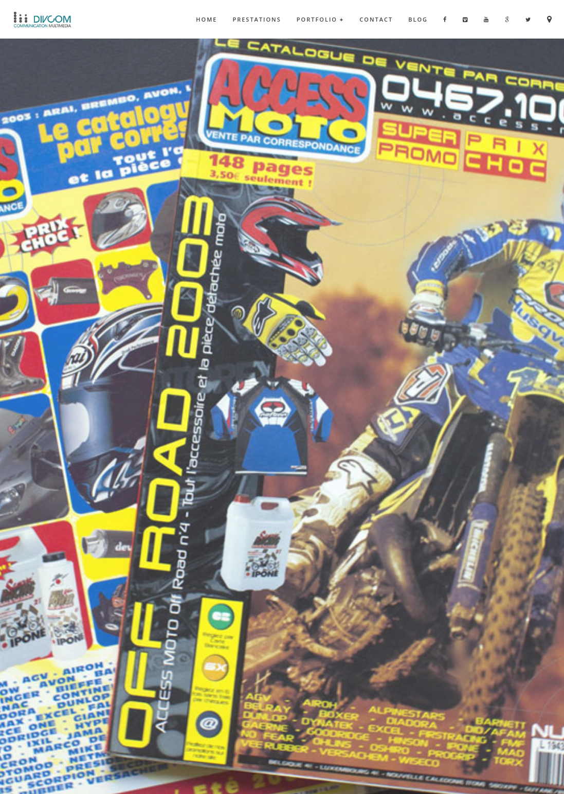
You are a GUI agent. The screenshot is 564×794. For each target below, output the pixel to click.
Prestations (256, 19)
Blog (418, 19)
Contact (376, 19)
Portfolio (320, 19)
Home (206, 19)
